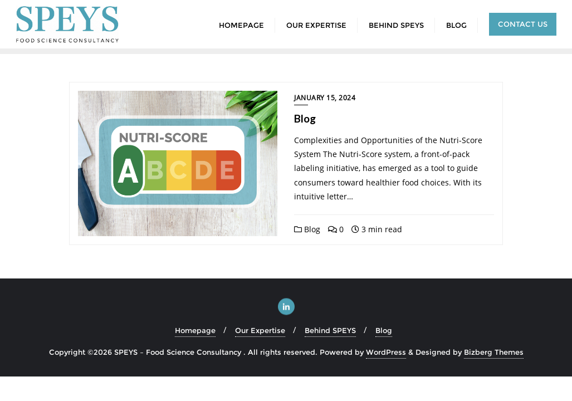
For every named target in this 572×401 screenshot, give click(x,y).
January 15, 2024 (324, 97)
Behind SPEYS (330, 330)
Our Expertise (260, 330)
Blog (305, 118)
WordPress (386, 352)
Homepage (195, 330)
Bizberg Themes (494, 352)
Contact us (522, 23)
